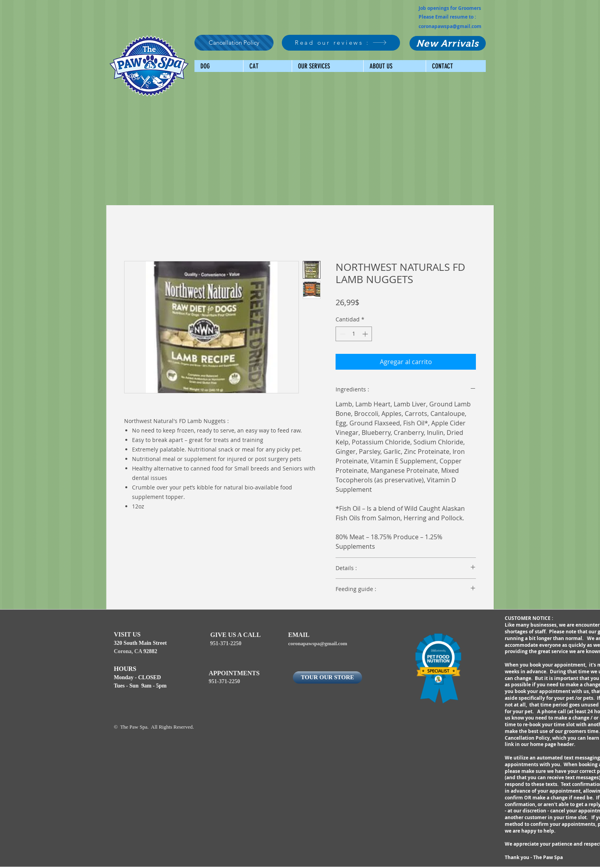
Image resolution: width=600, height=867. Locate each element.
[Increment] (366, 334)
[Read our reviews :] (341, 43)
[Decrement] (342, 334)
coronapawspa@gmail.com (450, 26)
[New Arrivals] (447, 43)
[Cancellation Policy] (234, 43)
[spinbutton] (354, 334)
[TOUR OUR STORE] (327, 677)
